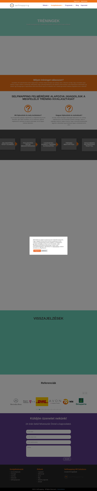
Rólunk (45, 5)
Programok (68, 5)
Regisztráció (77, 1)
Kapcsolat (84, 5)
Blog (77, 5)
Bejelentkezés (84, 1)
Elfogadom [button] (37, 250)
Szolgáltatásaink (56, 5)
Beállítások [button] (44, 250)
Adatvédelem (56, 246)
